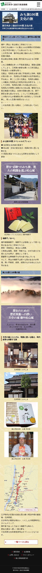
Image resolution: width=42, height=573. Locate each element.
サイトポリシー (28, 555)
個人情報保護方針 (22, 558)
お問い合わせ (14, 555)
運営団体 (16, 552)
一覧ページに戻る (21, 542)
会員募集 (27, 552)
